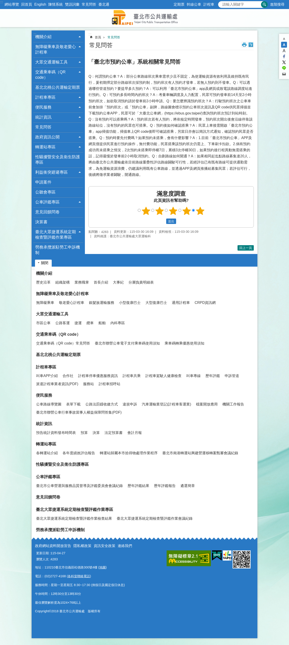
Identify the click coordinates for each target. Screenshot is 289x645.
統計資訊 (44, 423)
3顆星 (173, 211)
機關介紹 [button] (43, 37)
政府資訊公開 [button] (47, 137)
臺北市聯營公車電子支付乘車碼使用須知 (127, 343)
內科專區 (117, 323)
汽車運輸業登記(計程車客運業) (166, 404)
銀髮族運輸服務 (101, 303)
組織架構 (62, 282)
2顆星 (159, 211)
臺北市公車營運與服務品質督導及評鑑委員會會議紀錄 (79, 486)
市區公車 (43, 323)
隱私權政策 (82, 546)
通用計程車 (181, 303)
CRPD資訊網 (205, 303)
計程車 (208, 4)
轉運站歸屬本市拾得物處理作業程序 (129, 453)
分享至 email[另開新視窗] (284, 74)
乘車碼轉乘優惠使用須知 (184, 343)
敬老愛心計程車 (71, 303)
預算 (84, 433)
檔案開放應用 (207, 404)
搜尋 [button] (264, 4)
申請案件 (43, 182)
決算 (96, 433)
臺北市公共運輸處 (144, 18)
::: (1, 2)
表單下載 (73, 404)
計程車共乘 (132, 376)
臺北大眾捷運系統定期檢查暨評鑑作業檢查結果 (74, 518)
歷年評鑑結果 (138, 486)
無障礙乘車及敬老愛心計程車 (62, 293)
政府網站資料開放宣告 (53, 546)
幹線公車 (194, 4)
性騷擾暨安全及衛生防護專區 (57, 160)
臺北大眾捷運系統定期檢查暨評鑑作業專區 (74, 509)
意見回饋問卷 (47, 212)
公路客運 (62, 323)
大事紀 (118, 282)
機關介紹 (44, 273)
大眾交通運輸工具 (52, 314)
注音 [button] (251, 45)
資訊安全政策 (104, 546)
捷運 (78, 323)
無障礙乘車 (45, 303)
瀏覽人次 (42, 559)
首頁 (98, 37)
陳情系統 (55, 4)
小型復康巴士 (130, 303)
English (40, 4)
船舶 (102, 323)
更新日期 (42, 553)
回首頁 (26, 4)
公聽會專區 (45, 192)
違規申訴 (130, 404)
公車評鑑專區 (48, 477)
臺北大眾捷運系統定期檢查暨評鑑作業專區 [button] (55, 235)
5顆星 (200, 211)
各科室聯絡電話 (79, 576)
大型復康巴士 (156, 303)
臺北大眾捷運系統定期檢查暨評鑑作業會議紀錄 (155, 518)
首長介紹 (101, 282)
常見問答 (89, 4)
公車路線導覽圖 (48, 404)
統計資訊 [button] (43, 117)
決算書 (41, 222)
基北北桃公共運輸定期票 (57, 87)
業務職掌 (82, 282)
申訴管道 (232, 376)
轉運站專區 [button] (45, 147)
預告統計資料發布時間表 (56, 433)
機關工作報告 (233, 404)
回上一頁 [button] (245, 248)
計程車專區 (46, 367)
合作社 (68, 376)
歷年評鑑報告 (165, 486)
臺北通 (103, 4)
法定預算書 (114, 433)
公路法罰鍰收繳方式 (101, 404)
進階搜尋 (277, 4)
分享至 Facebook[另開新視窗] (284, 56)
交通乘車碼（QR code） (58, 334)
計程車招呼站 (109, 384)
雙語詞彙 (72, 4)
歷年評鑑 (212, 376)
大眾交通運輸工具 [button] (51, 62)
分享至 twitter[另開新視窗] (284, 62)
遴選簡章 (187, 486)
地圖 (102, 567)
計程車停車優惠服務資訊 (98, 376)
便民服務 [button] (43, 107)
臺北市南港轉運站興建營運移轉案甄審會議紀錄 (200, 453)
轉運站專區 (46, 444)
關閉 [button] (44, 263)
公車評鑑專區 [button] (47, 202)
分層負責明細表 (141, 282)
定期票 (179, 4)
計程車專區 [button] (45, 97)
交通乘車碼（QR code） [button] (50, 75)
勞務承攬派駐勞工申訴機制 (57, 250)
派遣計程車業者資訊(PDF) (57, 384)
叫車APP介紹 (47, 376)
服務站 (88, 384)
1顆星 (146, 211)
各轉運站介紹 (47, 453)
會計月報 (134, 433)
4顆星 (186, 211)
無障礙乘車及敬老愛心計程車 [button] (55, 49)
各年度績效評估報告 (79, 453)
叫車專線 (193, 376)
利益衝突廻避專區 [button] (51, 172)
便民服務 (44, 395)
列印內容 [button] (244, 45)
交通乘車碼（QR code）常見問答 (63, 343)
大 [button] (284, 51)
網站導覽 (12, 4)
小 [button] (284, 39)
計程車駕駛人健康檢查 (163, 376)
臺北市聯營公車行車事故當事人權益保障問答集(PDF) (79, 412)
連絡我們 (125, 546)
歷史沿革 (43, 282)
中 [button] (284, 45)
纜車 (90, 323)
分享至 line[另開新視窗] (284, 68)
